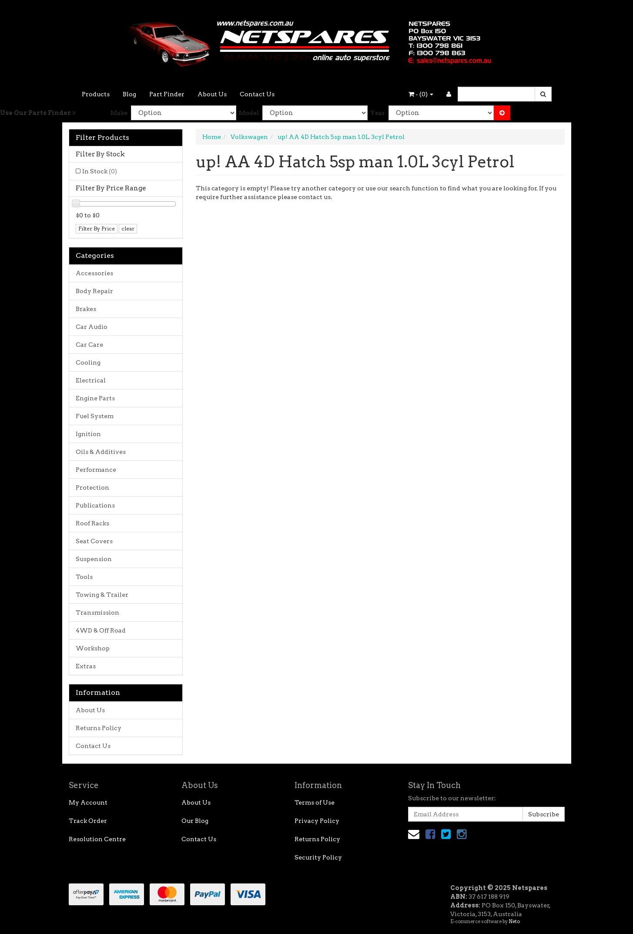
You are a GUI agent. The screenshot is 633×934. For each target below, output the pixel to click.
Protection (92, 487)
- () (421, 94)
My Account (88, 802)
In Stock (99, 171)
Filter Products (102, 138)
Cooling (88, 362)
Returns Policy (98, 727)
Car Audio (91, 326)
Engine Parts (95, 398)
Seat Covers (94, 541)
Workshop (93, 648)
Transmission (97, 612)
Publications (95, 505)
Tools (84, 576)
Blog (129, 94)
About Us (212, 94)
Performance (96, 469)
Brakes (86, 308)
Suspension (94, 558)
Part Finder (166, 94)
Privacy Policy (317, 820)
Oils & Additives (101, 451)
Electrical (91, 380)
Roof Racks (92, 523)
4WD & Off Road (101, 630)
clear (127, 228)
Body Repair (94, 291)
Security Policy (318, 857)
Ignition (88, 433)
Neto (514, 921)
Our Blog (194, 820)
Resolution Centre (97, 839)
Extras (86, 666)
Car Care (89, 344)
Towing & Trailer (102, 594)
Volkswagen (249, 136)
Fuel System (95, 416)
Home (211, 136)
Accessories (94, 273)
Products (96, 94)
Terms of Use (315, 802)
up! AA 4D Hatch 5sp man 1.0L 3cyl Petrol (341, 136)
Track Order (88, 820)
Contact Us (257, 94)
